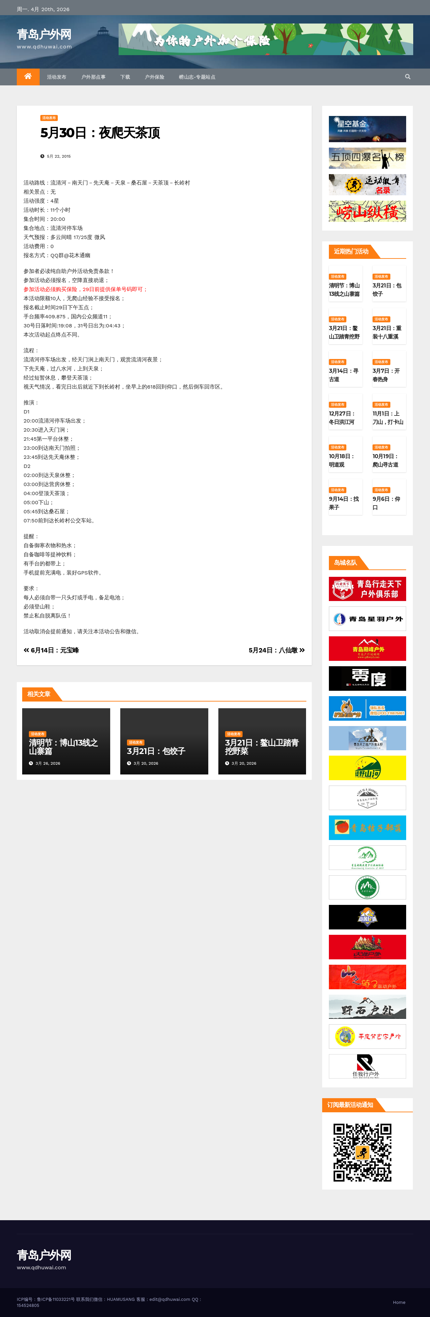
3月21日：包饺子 (156, 751)
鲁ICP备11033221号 (56, 1299)
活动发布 (57, 77)
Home (399, 1302)
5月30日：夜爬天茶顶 (99, 133)
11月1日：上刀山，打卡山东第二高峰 (388, 422)
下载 (125, 77)
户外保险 (154, 77)
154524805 (28, 1305)
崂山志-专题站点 (197, 77)
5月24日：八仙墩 (277, 650)
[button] (408, 77)
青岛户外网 (44, 34)
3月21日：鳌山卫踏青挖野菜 (262, 747)
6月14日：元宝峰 (51, 650)
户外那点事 (93, 77)
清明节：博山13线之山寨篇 (63, 747)
